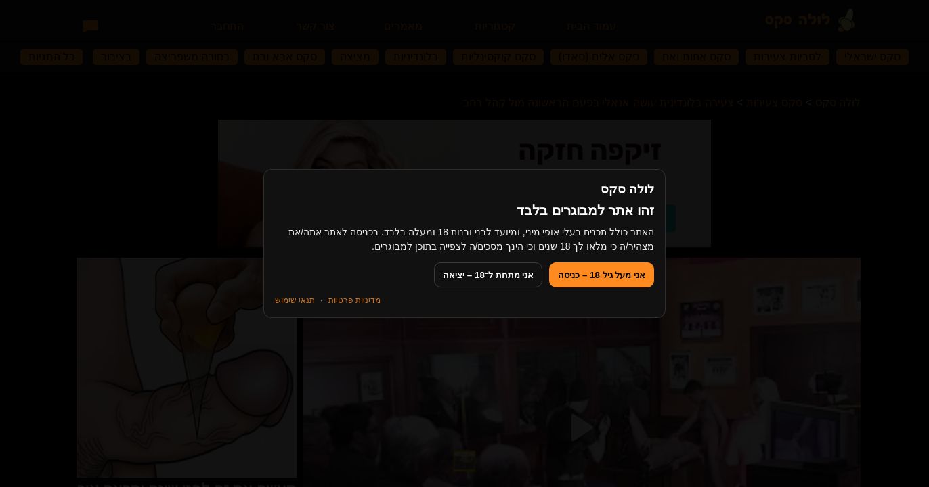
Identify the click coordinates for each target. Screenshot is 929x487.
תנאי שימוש (295, 300)
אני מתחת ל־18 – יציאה (488, 275)
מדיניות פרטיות (354, 300)
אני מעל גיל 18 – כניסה (601, 275)
